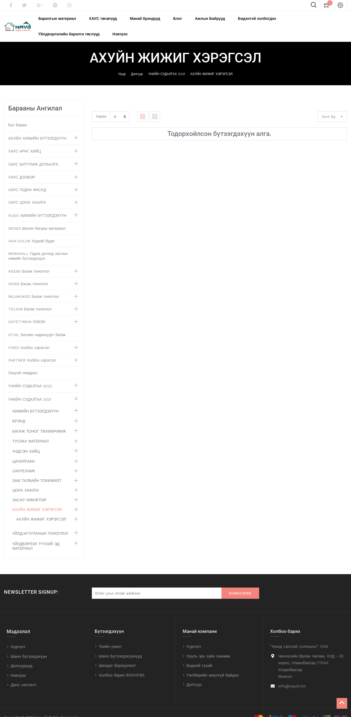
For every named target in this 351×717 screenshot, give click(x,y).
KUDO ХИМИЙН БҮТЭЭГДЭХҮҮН (37, 206)
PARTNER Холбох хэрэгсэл (32, 351)
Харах (101, 107)
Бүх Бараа (17, 115)
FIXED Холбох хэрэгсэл (29, 338)
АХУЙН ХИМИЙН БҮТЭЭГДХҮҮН (37, 129)
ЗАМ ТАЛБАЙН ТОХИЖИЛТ (36, 471)
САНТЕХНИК (23, 461)
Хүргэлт (18, 637)
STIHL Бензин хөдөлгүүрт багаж (36, 325)
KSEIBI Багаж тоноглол (28, 262)
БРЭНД (18, 412)
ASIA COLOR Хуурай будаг (31, 231)
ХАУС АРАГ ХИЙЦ (24, 142)
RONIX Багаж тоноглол (28, 274)
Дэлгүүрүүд (21, 656)
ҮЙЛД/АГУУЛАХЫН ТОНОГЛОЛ (40, 524)
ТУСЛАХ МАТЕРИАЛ (30, 432)
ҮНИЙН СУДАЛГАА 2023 (30, 376)
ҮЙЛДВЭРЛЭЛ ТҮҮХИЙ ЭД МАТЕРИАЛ (35, 536)
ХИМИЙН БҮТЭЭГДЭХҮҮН (35, 402)
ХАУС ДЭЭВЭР (21, 168)
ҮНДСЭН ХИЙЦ (26, 442)
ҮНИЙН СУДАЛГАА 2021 (166, 64)
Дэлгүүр (137, 64)
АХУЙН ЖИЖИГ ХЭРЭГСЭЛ (211, 64)
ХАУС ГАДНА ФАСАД (27, 180)
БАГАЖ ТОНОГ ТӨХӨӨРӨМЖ (39, 422)
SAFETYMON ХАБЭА (26, 312)
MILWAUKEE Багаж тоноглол (33, 287)
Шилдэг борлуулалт (117, 656)
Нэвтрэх (18, 666)
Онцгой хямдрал (22, 363)
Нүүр (122, 64)
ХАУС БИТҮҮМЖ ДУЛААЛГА (33, 155)
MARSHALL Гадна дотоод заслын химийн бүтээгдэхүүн (38, 246)
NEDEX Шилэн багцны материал (37, 219)
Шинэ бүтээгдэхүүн (29, 647)
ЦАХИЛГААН (23, 452)
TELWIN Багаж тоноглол (29, 300)
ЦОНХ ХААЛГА (25, 481)
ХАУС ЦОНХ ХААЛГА (27, 193)
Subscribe (240, 584)
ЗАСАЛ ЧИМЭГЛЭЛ (29, 490)
